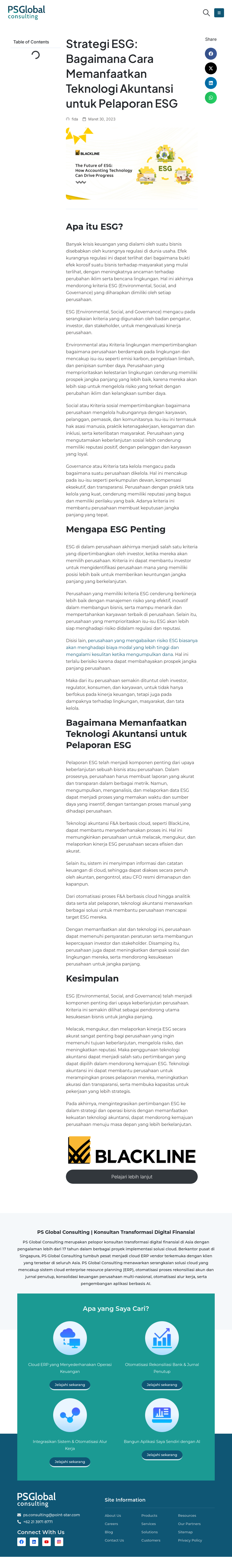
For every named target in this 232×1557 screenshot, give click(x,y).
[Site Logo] (26, 13)
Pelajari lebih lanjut (131, 1176)
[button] (207, 12)
